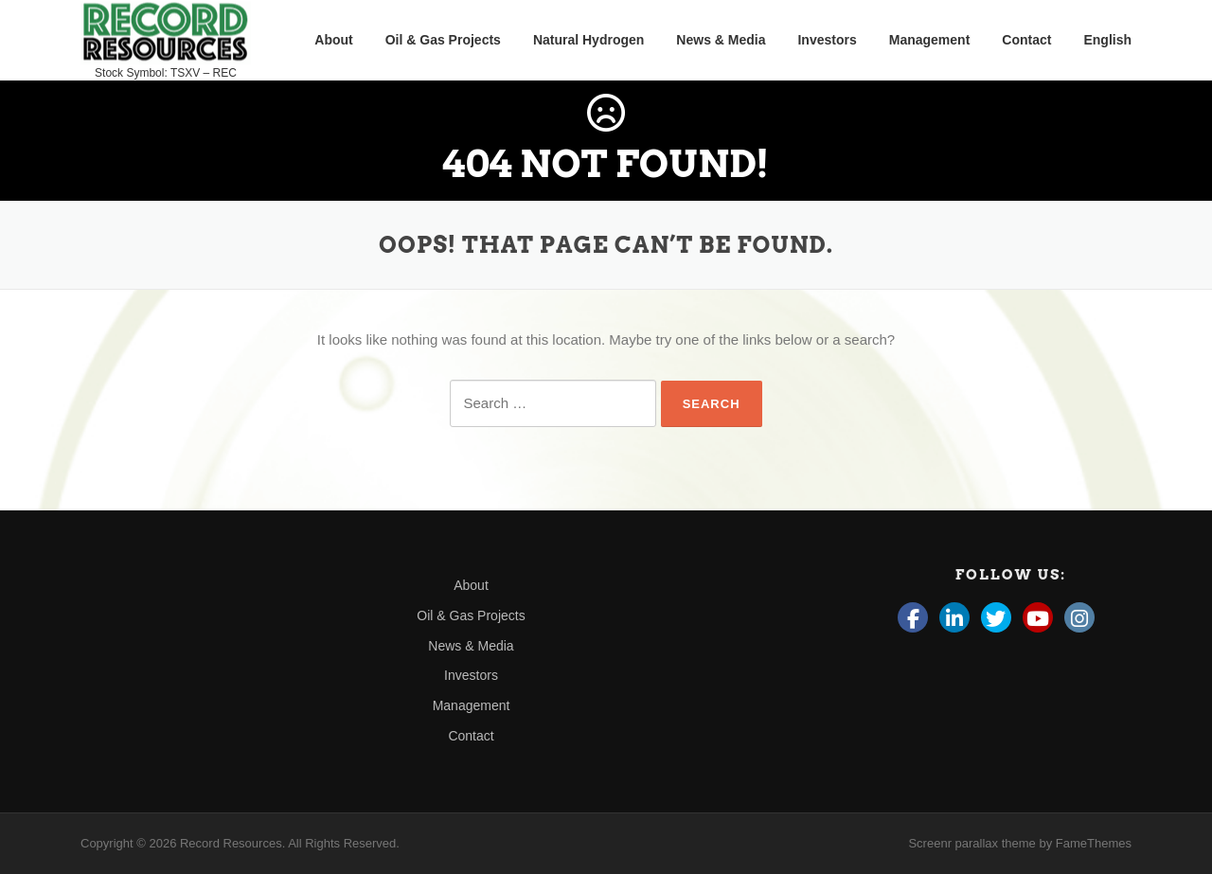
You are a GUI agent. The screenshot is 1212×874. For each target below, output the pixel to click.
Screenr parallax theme (971, 843)
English (1107, 39)
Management (930, 39)
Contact (1026, 39)
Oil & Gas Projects (443, 39)
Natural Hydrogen (588, 39)
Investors (826, 39)
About (333, 39)
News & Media (720, 39)
